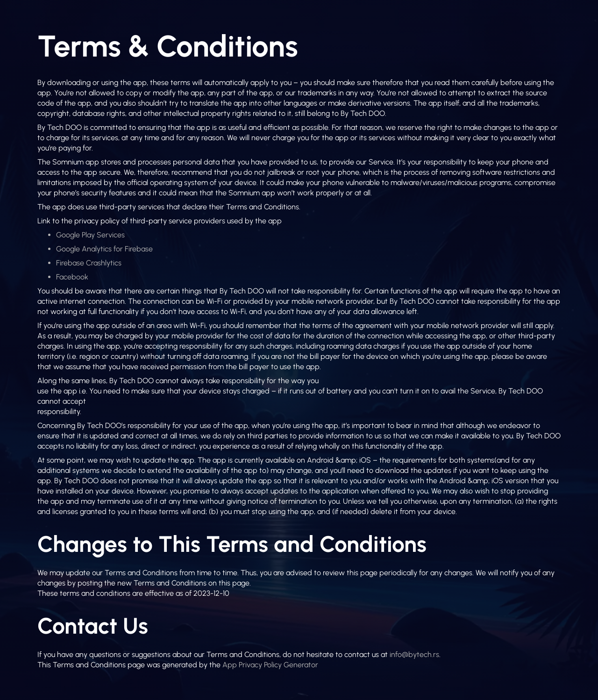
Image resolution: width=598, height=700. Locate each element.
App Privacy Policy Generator (270, 664)
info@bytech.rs (414, 654)
